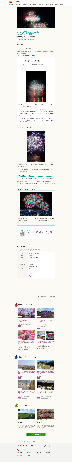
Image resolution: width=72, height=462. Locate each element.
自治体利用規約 (48, 452)
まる (30, 4)
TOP (17, 441)
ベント (57, 4)
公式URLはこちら (32, 273)
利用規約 (28, 452)
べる (16, 4)
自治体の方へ (38, 452)
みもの (47, 4)
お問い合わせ (19, 452)
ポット (52, 4)
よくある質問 (19, 455)
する (25, 4)
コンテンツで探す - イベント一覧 (24, 441)
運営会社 (28, 455)
